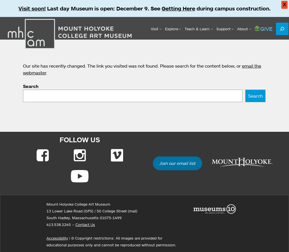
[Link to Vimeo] (117, 155)
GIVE (264, 28)
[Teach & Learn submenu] (199, 29)
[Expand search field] (282, 29)
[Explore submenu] (173, 29)
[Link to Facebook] (43, 155)
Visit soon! (32, 8)
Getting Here (178, 8)
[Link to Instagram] (80, 155)
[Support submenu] (225, 29)
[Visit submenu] (156, 29)
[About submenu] (244, 29)
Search (31, 86)
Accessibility (57, 238)
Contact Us (85, 224)
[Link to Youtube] (79, 176)
